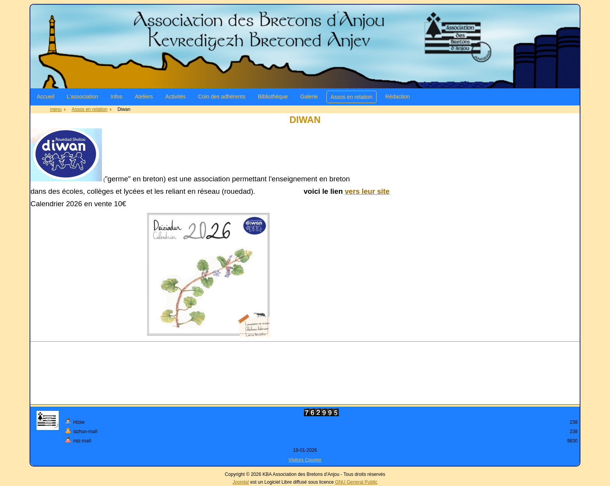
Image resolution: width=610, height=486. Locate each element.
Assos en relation (351, 97)
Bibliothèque (273, 96)
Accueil (45, 96)
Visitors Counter (304, 460)
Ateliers (144, 96)
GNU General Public (356, 482)
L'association (82, 96)
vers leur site (367, 191)
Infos (116, 96)
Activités (175, 96)
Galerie (309, 96)
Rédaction (397, 96)
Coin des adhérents (221, 96)
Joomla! (241, 482)
